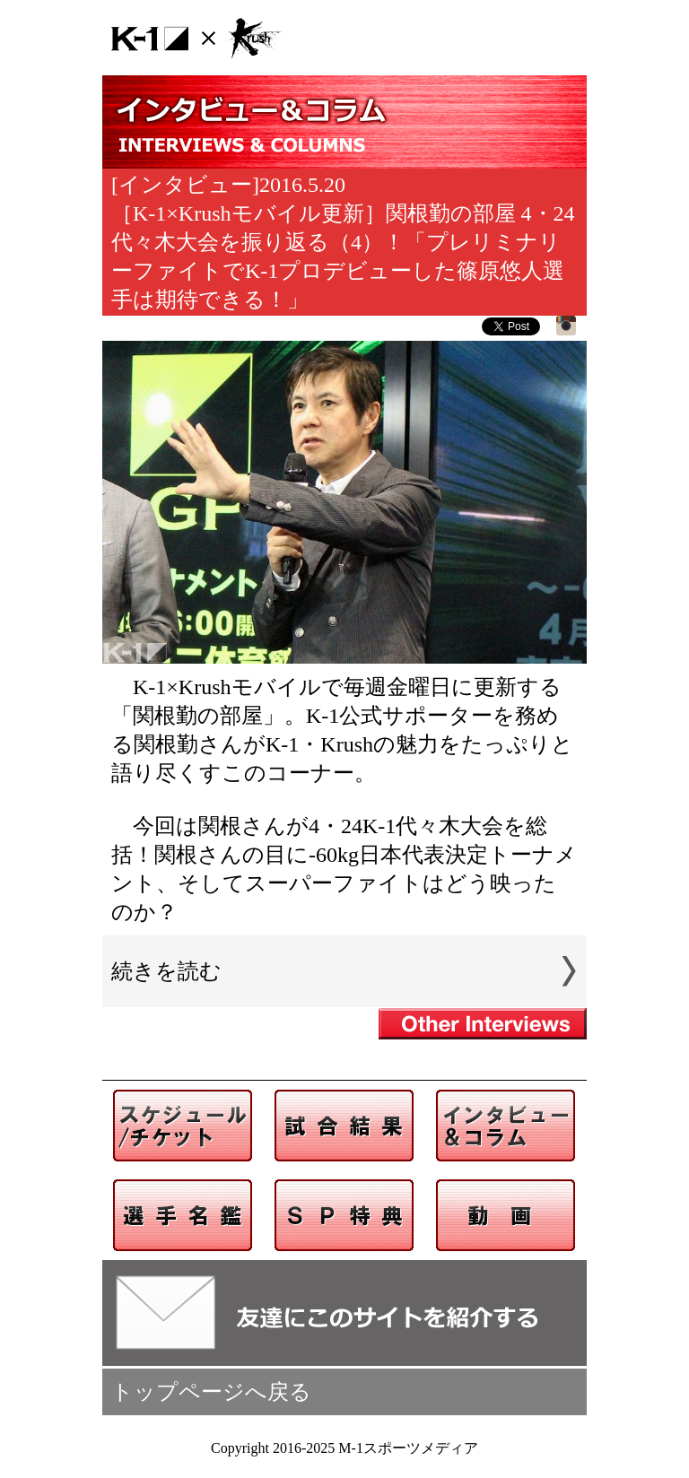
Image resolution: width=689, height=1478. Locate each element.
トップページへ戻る (211, 1392)
